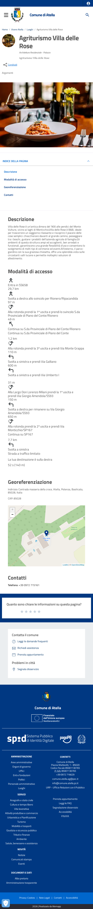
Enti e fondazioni (21, 775)
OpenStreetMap (77, 565)
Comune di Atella (42, 15)
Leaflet (65, 565)
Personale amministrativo (21, 784)
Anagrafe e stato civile (21, 800)
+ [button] (12, 509)
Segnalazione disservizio (65, 807)
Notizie (21, 855)
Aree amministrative (21, 762)
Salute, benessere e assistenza (21, 843)
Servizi (21, 794)
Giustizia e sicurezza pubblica (21, 830)
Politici (21, 779)
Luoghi (30, 29)
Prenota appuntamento (65, 799)
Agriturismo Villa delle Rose (50, 29)
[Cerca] (87, 15)
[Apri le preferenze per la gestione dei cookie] (6, 903)
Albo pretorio (21, 878)
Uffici (21, 771)
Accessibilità (65, 812)
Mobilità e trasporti (21, 826)
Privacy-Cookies (27, 897)
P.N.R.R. (65, 816)
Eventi (21, 864)
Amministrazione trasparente (21, 883)
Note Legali (44, 897)
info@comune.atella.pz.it (65, 783)
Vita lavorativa (21, 809)
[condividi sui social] (10, 64)
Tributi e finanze (21, 835)
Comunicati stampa (21, 859)
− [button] (12, 514)
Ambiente (21, 839)
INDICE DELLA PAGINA (17, 161)
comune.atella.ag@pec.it (65, 779)
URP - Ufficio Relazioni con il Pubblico (65, 787)
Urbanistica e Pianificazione (21, 817)
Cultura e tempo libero (21, 804)
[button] (88, 3)
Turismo (21, 822)
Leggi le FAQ (65, 803)
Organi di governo (21, 766)
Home (5, 29)
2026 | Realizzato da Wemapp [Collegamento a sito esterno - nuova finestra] (46, 906)
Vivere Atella (17, 29)
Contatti (65, 757)
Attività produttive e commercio (21, 813)
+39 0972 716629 (65, 774)
